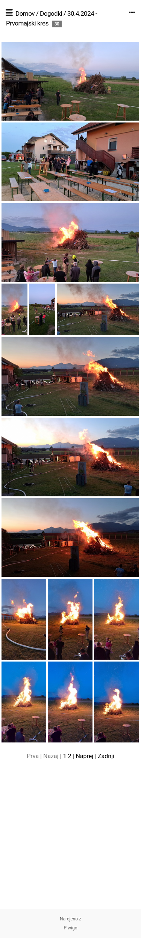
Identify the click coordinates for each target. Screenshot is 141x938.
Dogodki (51, 13)
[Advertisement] (70, 838)
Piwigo (70, 928)
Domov (25, 13)
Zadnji (106, 756)
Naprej (84, 756)
